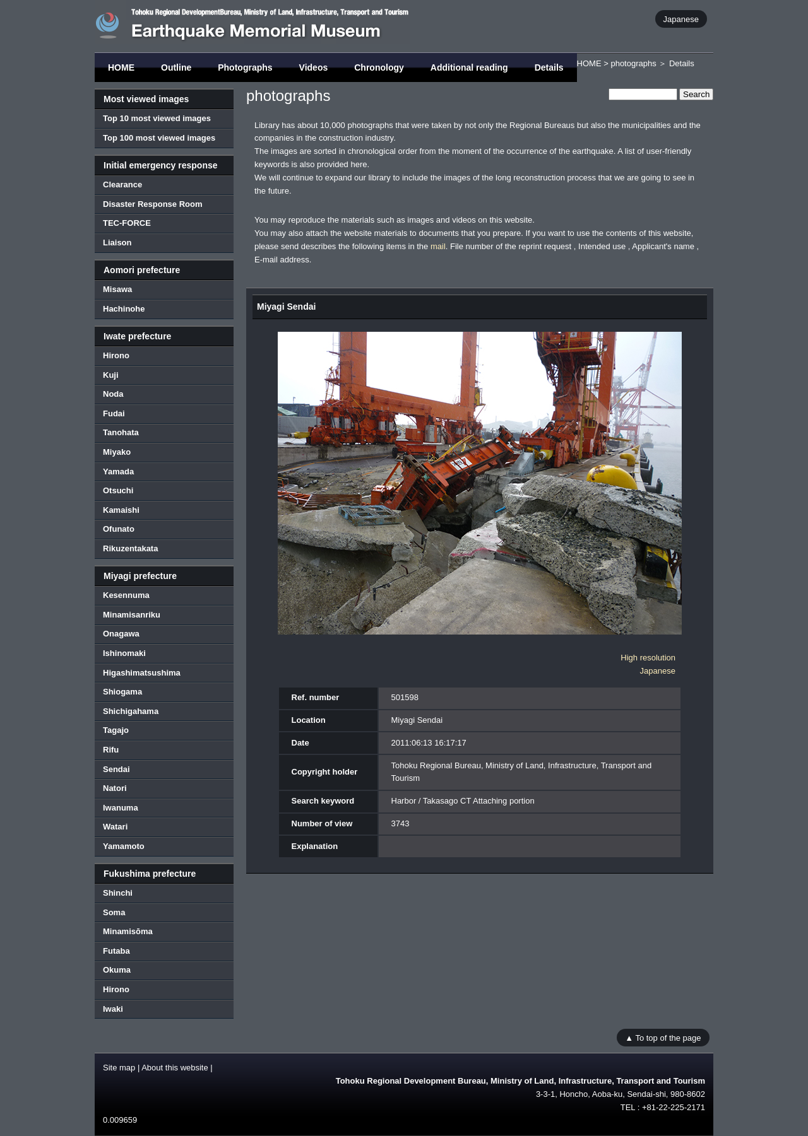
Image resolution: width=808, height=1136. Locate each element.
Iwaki (113, 1009)
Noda (113, 394)
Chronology (379, 67)
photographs (633, 63)
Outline (176, 67)
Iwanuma (120, 807)
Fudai (114, 413)
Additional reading (469, 67)
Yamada (118, 471)
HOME (121, 67)
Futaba (116, 951)
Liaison (117, 242)
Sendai (116, 769)
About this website (174, 1067)
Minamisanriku (131, 614)
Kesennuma (126, 595)
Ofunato (118, 529)
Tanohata (121, 432)
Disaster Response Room (153, 204)
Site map (119, 1067)
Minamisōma (128, 931)
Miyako (117, 452)
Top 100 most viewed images (159, 138)
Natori (115, 788)
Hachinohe (124, 308)
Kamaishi (121, 510)
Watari (115, 826)
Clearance (122, 184)
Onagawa (121, 633)
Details (549, 67)
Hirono (116, 355)
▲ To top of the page (663, 1037)
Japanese (681, 18)
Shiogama (122, 691)
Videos (313, 67)
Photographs (245, 67)
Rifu (111, 749)
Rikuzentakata (130, 548)
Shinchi (118, 893)
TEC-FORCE (127, 223)
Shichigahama (130, 711)
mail (438, 246)
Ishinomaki (124, 653)
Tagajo (116, 730)
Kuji (111, 375)
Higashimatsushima (142, 672)
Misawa (117, 289)
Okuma (117, 970)
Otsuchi (118, 490)
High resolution (648, 657)
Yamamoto (124, 846)
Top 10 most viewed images (157, 118)
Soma (114, 912)
